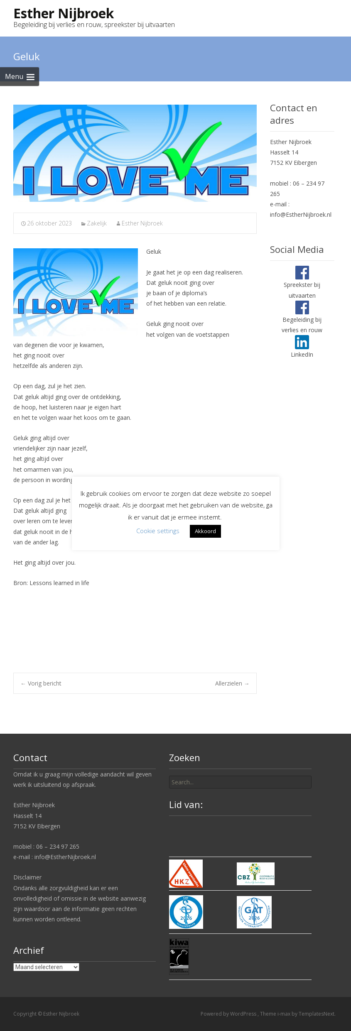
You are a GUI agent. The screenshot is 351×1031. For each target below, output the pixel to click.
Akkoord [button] (205, 531)
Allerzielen (232, 683)
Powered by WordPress (229, 1013)
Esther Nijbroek (142, 223)
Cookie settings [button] (157, 531)
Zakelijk (97, 223)
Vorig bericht (40, 683)
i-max (284, 1013)
